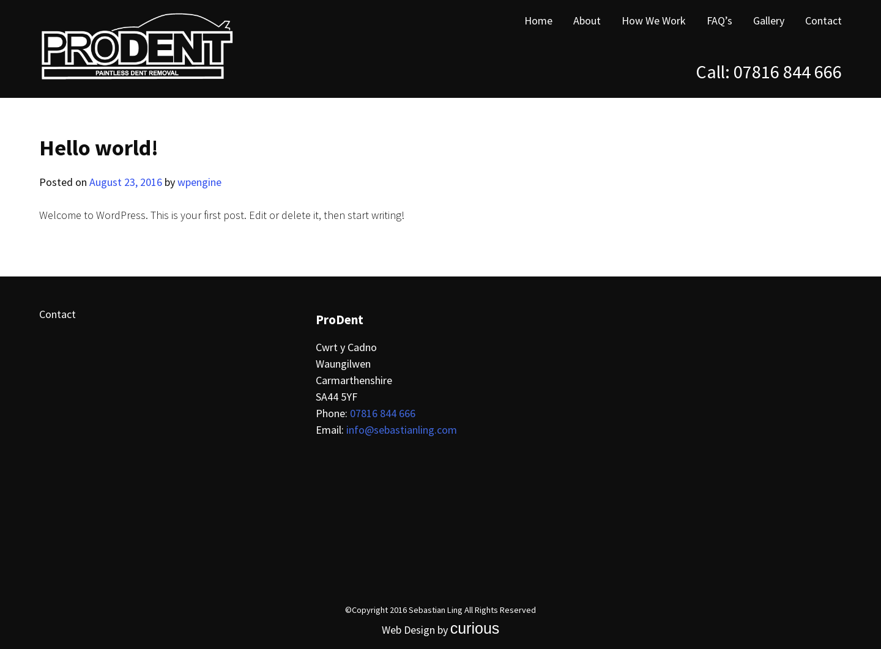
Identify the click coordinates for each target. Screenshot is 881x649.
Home (538, 20)
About (587, 20)
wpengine (199, 182)
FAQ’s (719, 20)
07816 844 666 (788, 71)
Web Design (408, 630)
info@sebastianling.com (401, 430)
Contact (823, 20)
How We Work (654, 20)
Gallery (768, 20)
